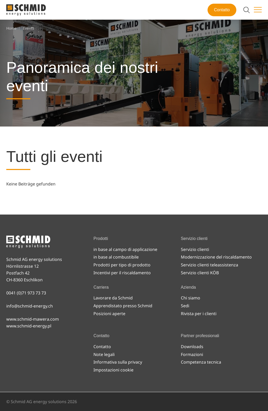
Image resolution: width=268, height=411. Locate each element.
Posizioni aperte (109, 313)
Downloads (192, 346)
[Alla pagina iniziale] (26, 9)
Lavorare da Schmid (113, 298)
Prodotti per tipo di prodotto (121, 265)
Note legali (104, 354)
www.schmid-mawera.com (32, 319)
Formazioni (192, 354)
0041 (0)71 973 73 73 (26, 293)
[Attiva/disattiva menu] (258, 10)
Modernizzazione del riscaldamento (216, 257)
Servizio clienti (195, 249)
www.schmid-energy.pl (28, 326)
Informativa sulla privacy (117, 362)
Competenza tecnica (201, 362)
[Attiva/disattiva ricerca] (247, 10)
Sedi (185, 306)
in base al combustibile (116, 257)
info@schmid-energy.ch (29, 306)
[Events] (28, 28)
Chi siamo (190, 298)
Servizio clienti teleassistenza (209, 265)
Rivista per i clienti (198, 313)
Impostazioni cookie (113, 370)
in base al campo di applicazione (125, 249)
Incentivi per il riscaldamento (122, 273)
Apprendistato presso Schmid (122, 306)
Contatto (222, 10)
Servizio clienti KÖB (200, 273)
